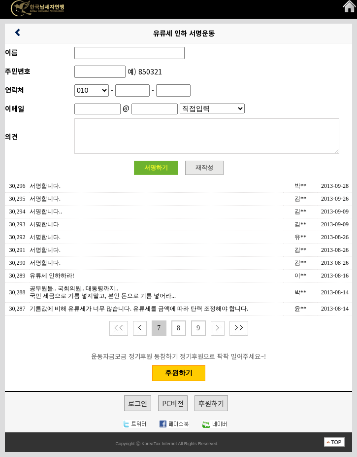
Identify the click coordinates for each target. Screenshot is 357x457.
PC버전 (173, 403)
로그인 (137, 403)
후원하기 (211, 403)
